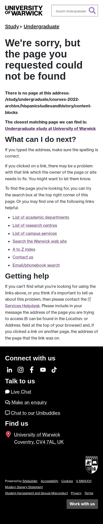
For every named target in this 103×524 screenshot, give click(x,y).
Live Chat (21, 392)
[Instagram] (20, 369)
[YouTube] (43, 369)
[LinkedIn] (9, 369)
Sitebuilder (30, 481)
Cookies (67, 481)
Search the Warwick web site (40, 241)
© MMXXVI (83, 481)
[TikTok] (54, 369)
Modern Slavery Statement (24, 487)
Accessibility (49, 481)
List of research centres (35, 225)
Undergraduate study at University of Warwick (50, 128)
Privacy (76, 493)
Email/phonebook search (36, 265)
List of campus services (35, 233)
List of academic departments (41, 217)
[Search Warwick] (75, 10)
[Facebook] (32, 369)
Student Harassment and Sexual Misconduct (36, 493)
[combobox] (75, 10)
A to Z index (24, 249)
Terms (88, 493)
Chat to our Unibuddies (35, 413)
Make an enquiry (29, 402)
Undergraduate (41, 26)
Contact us (23, 257)
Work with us (82, 503)
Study (12, 26)
